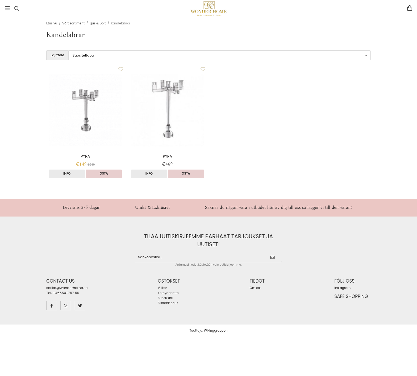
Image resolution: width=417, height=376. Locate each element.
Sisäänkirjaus (168, 303)
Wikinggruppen (216, 331)
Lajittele (57, 55)
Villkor (162, 288)
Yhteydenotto (168, 293)
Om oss (255, 288)
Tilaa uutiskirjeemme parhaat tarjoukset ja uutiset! (208, 240)
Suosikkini (165, 298)
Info (66, 173)
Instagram (342, 288)
